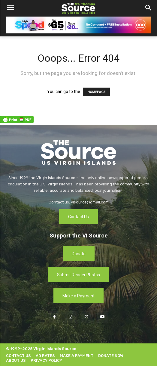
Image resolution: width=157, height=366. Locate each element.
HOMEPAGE (96, 92)
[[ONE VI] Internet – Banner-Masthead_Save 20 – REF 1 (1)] (78, 25)
